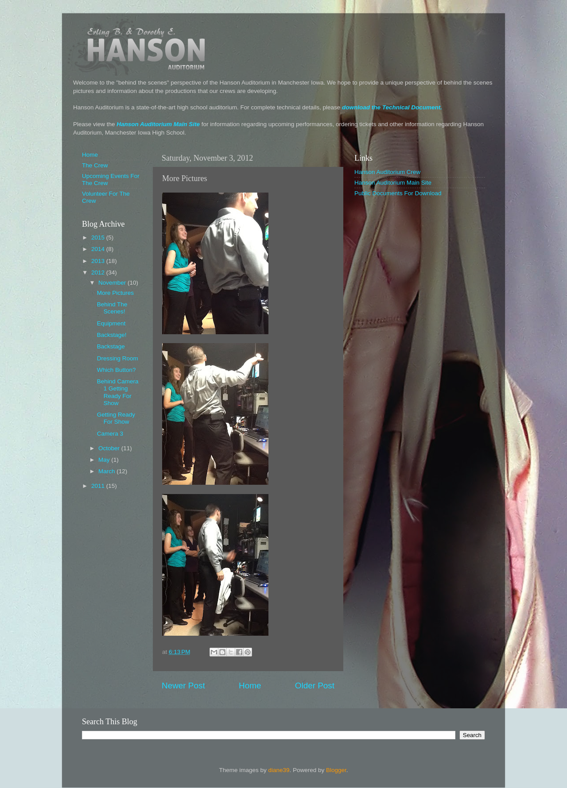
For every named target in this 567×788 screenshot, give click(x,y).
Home (250, 685)
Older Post (314, 685)
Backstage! (112, 335)
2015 (98, 237)
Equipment (111, 323)
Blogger (336, 770)
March (107, 471)
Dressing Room (117, 358)
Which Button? (116, 370)
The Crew (95, 165)
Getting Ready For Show (116, 418)
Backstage (111, 346)
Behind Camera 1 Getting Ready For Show (118, 392)
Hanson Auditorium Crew (387, 172)
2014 (98, 249)
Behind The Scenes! (112, 308)
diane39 (278, 770)
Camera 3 (110, 433)
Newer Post (183, 685)
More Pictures (115, 293)
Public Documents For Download (398, 193)
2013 (98, 261)
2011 (98, 486)
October (109, 448)
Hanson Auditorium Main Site (158, 124)
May (104, 459)
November (113, 282)
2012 (98, 272)
